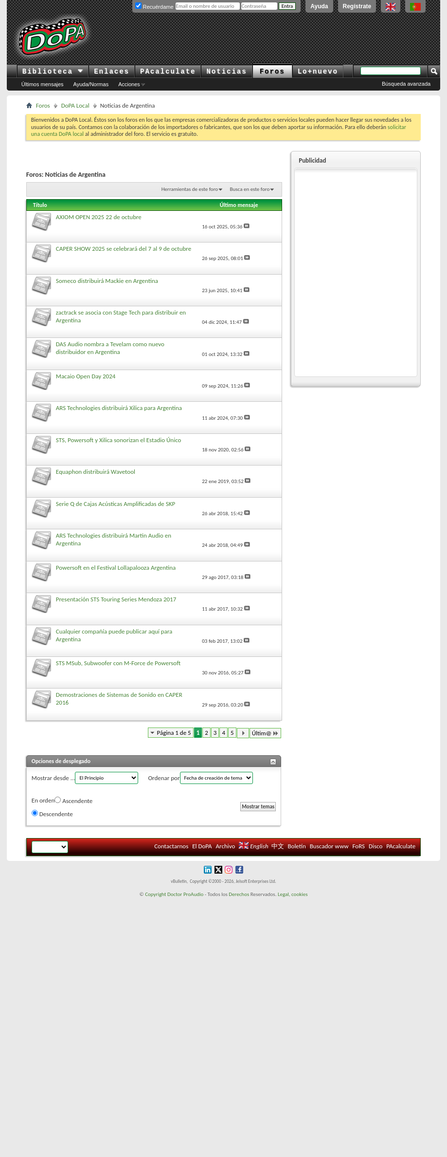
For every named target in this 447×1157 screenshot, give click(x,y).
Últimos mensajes (42, 84)
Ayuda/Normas (91, 84)
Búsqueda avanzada (406, 84)
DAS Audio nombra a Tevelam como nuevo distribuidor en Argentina (110, 347)
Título (40, 205)
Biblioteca (52, 71)
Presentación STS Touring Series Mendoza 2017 (116, 599)
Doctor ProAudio (185, 894)
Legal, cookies (293, 894)
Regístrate (357, 6)
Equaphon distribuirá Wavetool (95, 471)
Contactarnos (171, 846)
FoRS (359, 846)
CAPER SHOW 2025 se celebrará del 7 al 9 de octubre (123, 248)
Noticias (226, 71)
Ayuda (319, 6)
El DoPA (202, 846)
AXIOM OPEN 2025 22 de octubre (99, 217)
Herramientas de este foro (189, 189)
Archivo (225, 846)
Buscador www (329, 846)
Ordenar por (163, 778)
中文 (277, 846)
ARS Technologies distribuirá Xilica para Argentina (119, 407)
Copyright (155, 894)
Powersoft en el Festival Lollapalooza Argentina (116, 567)
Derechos (239, 894)
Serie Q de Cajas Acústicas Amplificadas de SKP (115, 503)
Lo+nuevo (318, 71)
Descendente (52, 814)
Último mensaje (239, 205)
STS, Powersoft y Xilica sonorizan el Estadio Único (118, 440)
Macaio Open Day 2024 (86, 376)
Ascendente (73, 800)
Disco (375, 846)
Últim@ (265, 733)
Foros (272, 71)
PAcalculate (168, 71)
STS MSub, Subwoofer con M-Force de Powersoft (118, 663)
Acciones (129, 84)
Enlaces (111, 71)
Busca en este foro (250, 189)
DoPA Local (75, 105)
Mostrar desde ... (53, 778)
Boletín (296, 846)
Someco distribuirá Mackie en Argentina (107, 280)
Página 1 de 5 (174, 732)
